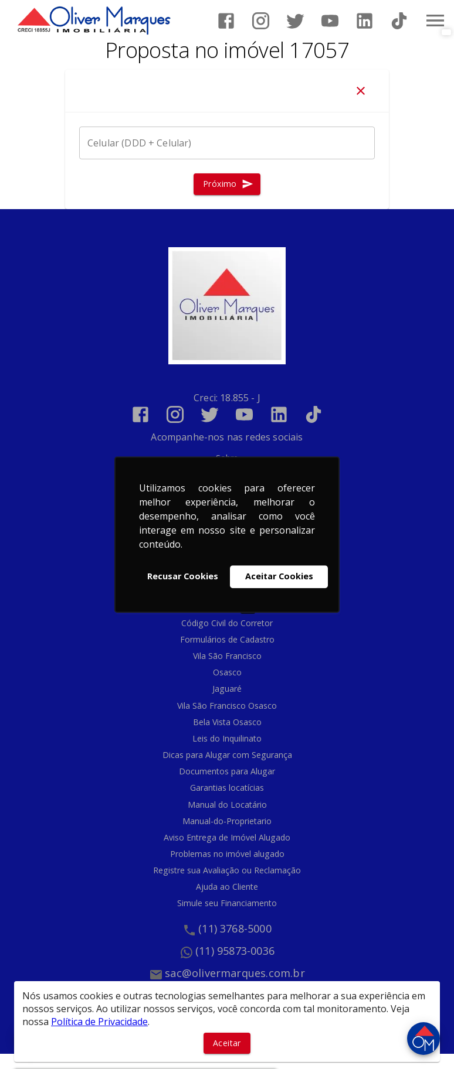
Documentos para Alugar (227, 771)
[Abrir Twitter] (295, 21)
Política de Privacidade (99, 1021)
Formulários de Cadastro (227, 639)
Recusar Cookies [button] (182, 576)
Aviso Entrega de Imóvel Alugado (227, 837)
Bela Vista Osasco (227, 722)
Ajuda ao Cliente (227, 886)
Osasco (227, 672)
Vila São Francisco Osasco (227, 705)
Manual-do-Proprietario (227, 820)
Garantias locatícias (227, 787)
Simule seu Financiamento (227, 903)
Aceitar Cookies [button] (279, 576)
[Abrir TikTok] (399, 21)
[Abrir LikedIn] (364, 21)
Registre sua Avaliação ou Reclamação (227, 870)
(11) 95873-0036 (235, 951)
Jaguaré (227, 688)
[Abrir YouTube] (330, 21)
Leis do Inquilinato (227, 738)
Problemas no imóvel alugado (227, 853)
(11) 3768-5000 (235, 928)
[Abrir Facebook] (226, 21)
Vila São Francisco (227, 655)
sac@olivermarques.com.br (235, 973)
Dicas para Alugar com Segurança (227, 754)
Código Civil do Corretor (227, 623)
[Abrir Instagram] (260, 21)
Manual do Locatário (227, 804)
